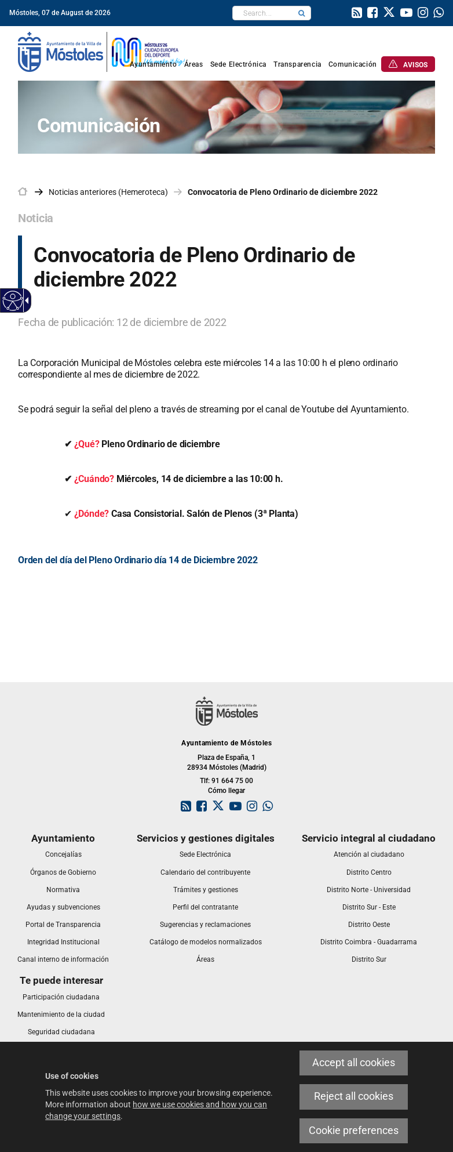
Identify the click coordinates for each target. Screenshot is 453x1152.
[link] (357, 14)
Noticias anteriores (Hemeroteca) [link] (108, 192)
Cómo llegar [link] (226, 791)
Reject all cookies (353, 1096)
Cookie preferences (354, 1130)
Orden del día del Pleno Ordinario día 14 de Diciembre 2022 (137, 560)
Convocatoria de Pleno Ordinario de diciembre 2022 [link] (283, 192)
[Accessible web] (13, 301)
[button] (302, 13)
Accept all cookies (353, 1062)
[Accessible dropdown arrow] (24, 300)
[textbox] (262, 13)
